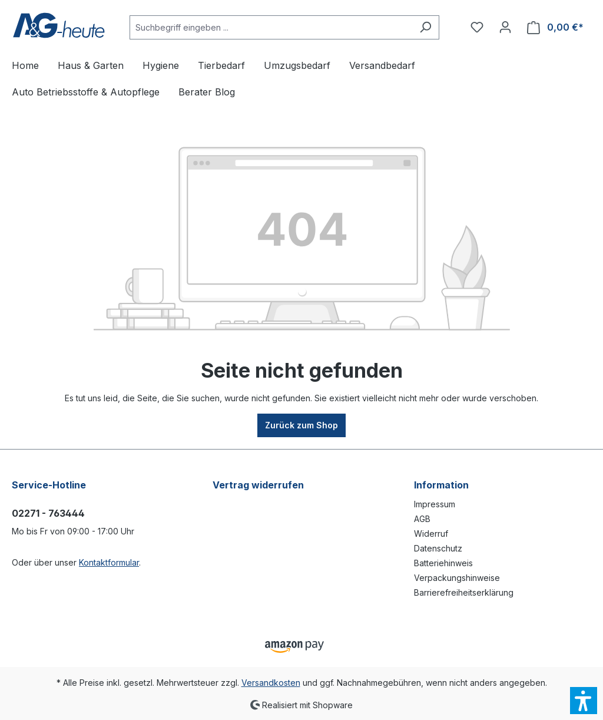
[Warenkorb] (555, 27)
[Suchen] (425, 27)
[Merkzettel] (477, 27)
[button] (583, 700)
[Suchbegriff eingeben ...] (271, 27)
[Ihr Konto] (505, 27)
